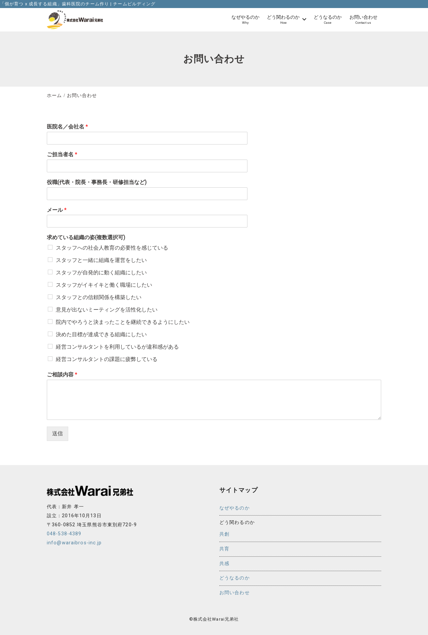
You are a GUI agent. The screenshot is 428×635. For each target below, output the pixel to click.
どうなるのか (234, 578)
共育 (224, 549)
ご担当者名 (62, 154)
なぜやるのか (234, 508)
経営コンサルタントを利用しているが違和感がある (117, 347)
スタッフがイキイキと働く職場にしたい (104, 285)
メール (57, 210)
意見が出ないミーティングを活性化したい (106, 309)
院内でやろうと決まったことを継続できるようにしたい (123, 322)
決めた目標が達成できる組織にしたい (101, 334)
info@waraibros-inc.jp (74, 543)
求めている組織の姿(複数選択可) (86, 237)
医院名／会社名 (67, 126)
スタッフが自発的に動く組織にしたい (101, 272)
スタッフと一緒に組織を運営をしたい (101, 260)
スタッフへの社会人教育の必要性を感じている (112, 248)
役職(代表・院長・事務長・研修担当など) (96, 182)
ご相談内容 (62, 374)
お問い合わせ (234, 593)
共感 (224, 563)
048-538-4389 (64, 534)
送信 (57, 433)
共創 (224, 534)
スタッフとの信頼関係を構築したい (98, 297)
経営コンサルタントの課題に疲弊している (106, 359)
